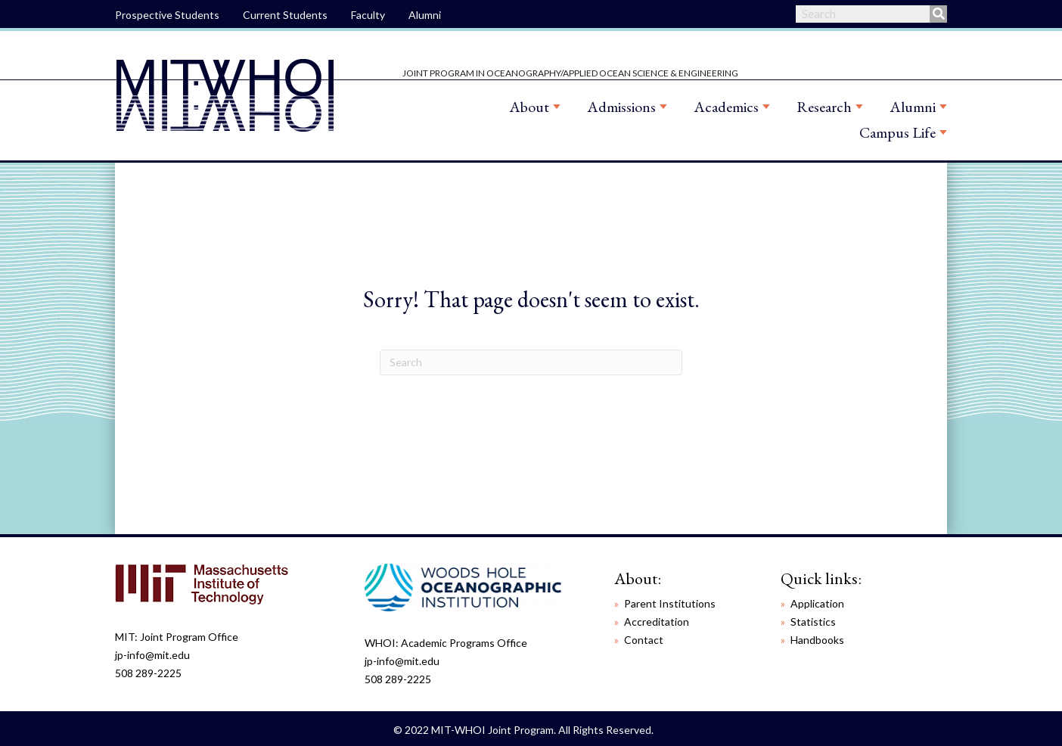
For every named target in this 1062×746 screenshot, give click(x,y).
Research (824, 107)
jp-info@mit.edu (152, 654)
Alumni (424, 14)
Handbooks (817, 639)
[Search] (531, 362)
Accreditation (656, 621)
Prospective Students (167, 14)
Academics (726, 107)
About (529, 107)
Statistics (813, 621)
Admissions (621, 107)
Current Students (285, 14)
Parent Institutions (670, 603)
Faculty (368, 14)
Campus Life (897, 132)
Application (817, 603)
